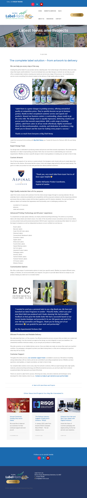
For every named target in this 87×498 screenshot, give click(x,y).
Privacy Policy (29, 487)
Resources (63, 8)
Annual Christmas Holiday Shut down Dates (16, 420)
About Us (54, 8)
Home (27, 8)
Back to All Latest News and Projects (43, 387)
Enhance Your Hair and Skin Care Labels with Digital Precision (68, 420)
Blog (47, 8)
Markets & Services (37, 8)
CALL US (13, 2)
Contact (28, 16)
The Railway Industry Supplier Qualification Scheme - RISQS (42, 420)
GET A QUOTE (77, 12)
